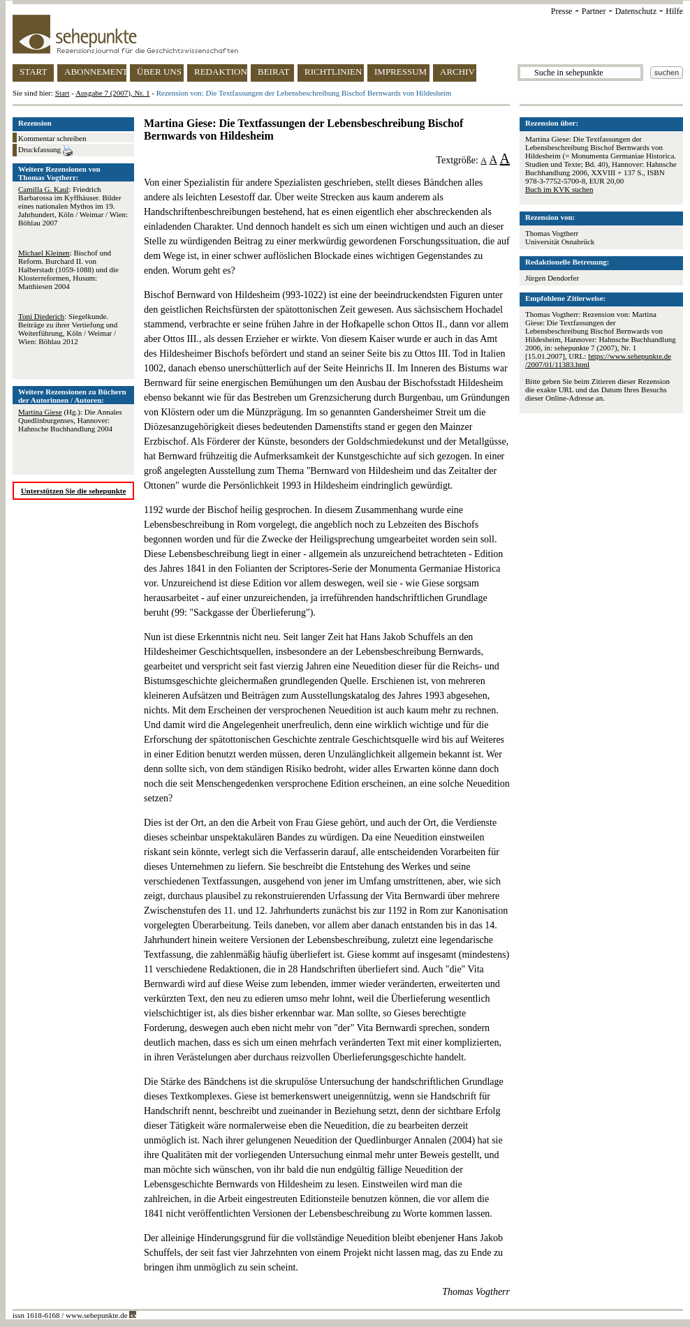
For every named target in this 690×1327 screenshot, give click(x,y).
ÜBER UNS (159, 71)
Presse (562, 11)
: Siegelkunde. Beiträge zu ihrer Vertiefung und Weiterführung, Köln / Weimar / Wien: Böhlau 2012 (67, 329)
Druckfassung (45, 150)
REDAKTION (220, 71)
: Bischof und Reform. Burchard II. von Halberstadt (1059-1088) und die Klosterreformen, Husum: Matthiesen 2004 (68, 269)
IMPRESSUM (400, 71)
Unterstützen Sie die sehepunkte (73, 491)
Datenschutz (635, 11)
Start (62, 93)
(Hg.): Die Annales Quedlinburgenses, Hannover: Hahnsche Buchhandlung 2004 (70, 420)
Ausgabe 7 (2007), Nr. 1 (112, 93)
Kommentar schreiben (52, 138)
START (33, 71)
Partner (594, 11)
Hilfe (674, 11)
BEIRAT (274, 71)
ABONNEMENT (95, 71)
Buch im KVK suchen (559, 189)
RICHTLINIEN (333, 71)
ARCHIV (457, 71)
